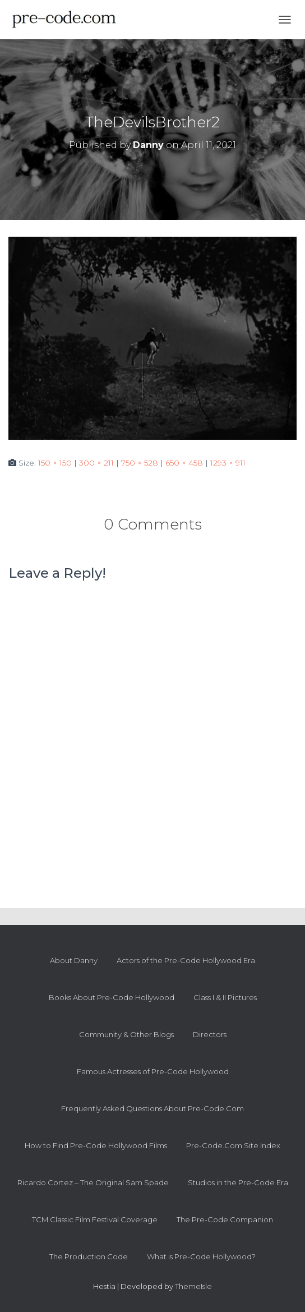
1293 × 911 (228, 463)
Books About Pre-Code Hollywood (111, 997)
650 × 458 (184, 463)
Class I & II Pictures (225, 997)
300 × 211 (96, 463)
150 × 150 (55, 463)
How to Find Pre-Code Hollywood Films (96, 1145)
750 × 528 (139, 463)
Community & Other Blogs (126, 1034)
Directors (210, 1034)
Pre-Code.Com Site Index (233, 1145)
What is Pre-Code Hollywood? (201, 1256)
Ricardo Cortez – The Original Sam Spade (93, 1182)
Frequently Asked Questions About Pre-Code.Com (152, 1108)
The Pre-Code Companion (225, 1219)
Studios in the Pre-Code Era (238, 1182)
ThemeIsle (193, 1286)
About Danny (74, 960)
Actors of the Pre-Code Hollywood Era (186, 960)
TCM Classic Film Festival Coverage (95, 1219)
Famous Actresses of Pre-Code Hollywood (153, 1071)
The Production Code (88, 1256)
